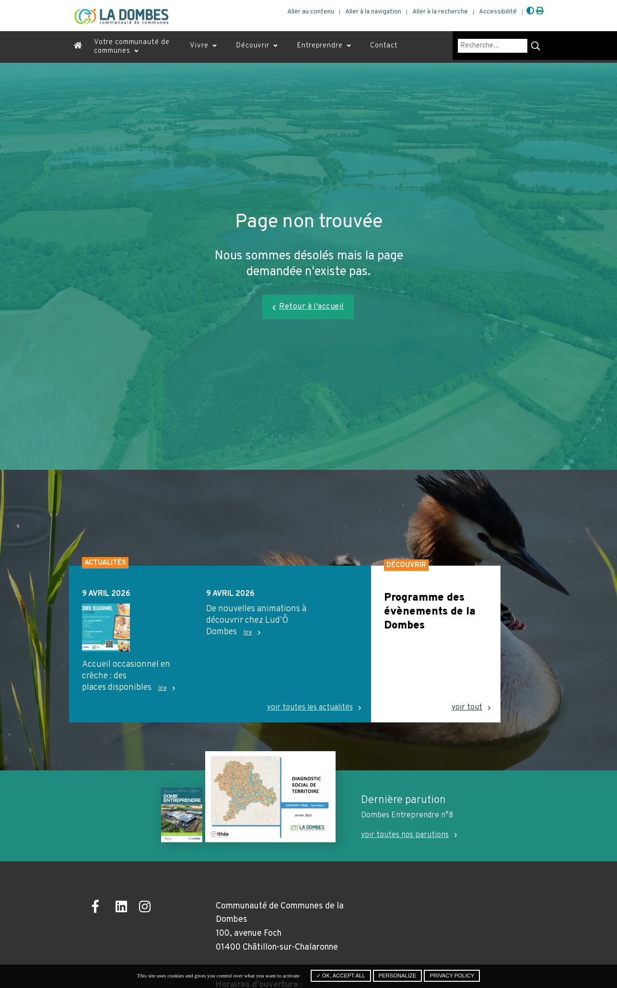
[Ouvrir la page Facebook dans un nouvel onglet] (100, 908)
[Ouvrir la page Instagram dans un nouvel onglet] (147, 908)
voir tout (467, 707)
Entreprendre (320, 45)
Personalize (398, 975)
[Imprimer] (540, 11)
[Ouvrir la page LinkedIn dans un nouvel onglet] (124, 908)
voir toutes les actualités (310, 707)
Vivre (199, 45)
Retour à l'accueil (311, 307)
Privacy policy (452, 975)
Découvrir (252, 45)
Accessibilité (498, 12)
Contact (384, 45)
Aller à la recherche (440, 12)
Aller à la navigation (373, 12)
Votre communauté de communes (131, 47)
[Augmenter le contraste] (530, 11)
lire (162, 688)
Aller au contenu (310, 12)
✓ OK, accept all (340, 975)
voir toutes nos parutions (405, 835)
